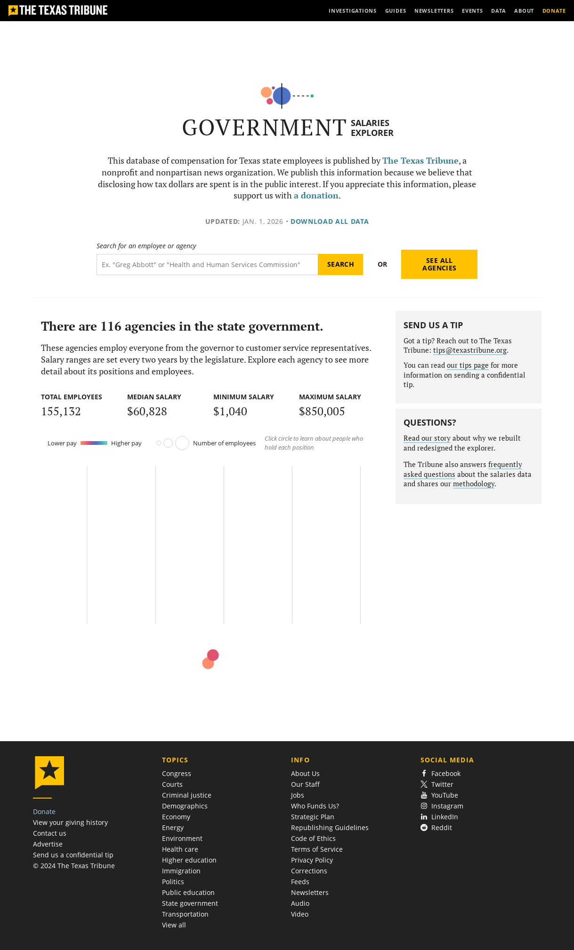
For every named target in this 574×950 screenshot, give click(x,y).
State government (190, 903)
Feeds (300, 881)
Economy (176, 816)
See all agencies (439, 264)
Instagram (442, 805)
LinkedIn (439, 816)
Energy (173, 827)
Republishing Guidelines (330, 827)
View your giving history (70, 822)
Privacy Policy (312, 859)
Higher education (189, 859)
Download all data (330, 221)
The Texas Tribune (420, 160)
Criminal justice (186, 795)
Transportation (185, 914)
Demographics (185, 805)
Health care (180, 849)
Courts (172, 784)
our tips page (468, 365)
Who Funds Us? (315, 805)
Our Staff (305, 784)
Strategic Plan (312, 816)
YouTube (439, 795)
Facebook (440, 773)
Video (299, 914)
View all (174, 924)
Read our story (427, 438)
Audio (300, 903)
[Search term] (207, 264)
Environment (182, 838)
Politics (173, 881)
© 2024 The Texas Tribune (74, 865)
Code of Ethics (313, 838)
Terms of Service (317, 849)
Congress (176, 773)
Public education (188, 892)
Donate (44, 811)
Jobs (297, 795)
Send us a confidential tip (73, 854)
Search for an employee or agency (146, 246)
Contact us (49, 833)
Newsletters (310, 892)
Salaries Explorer (372, 127)
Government (265, 127)
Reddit (436, 827)
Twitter (437, 784)
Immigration (181, 870)
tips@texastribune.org (470, 350)
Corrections (309, 870)
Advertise (48, 843)
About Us (305, 773)
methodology (473, 483)
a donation (316, 195)
